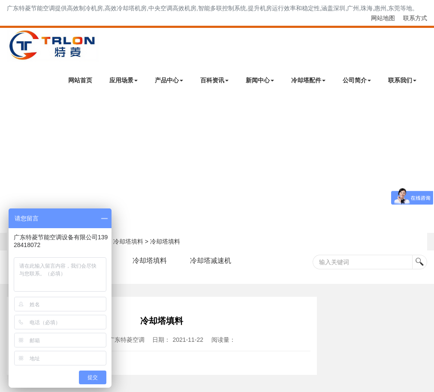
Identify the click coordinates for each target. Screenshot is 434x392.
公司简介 (357, 80)
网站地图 (383, 18)
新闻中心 (260, 80)
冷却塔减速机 (210, 260)
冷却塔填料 (128, 241)
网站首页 (80, 80)
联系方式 (415, 18)
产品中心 (169, 80)
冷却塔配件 (308, 80)
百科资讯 (214, 80)
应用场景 (123, 80)
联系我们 (402, 80)
